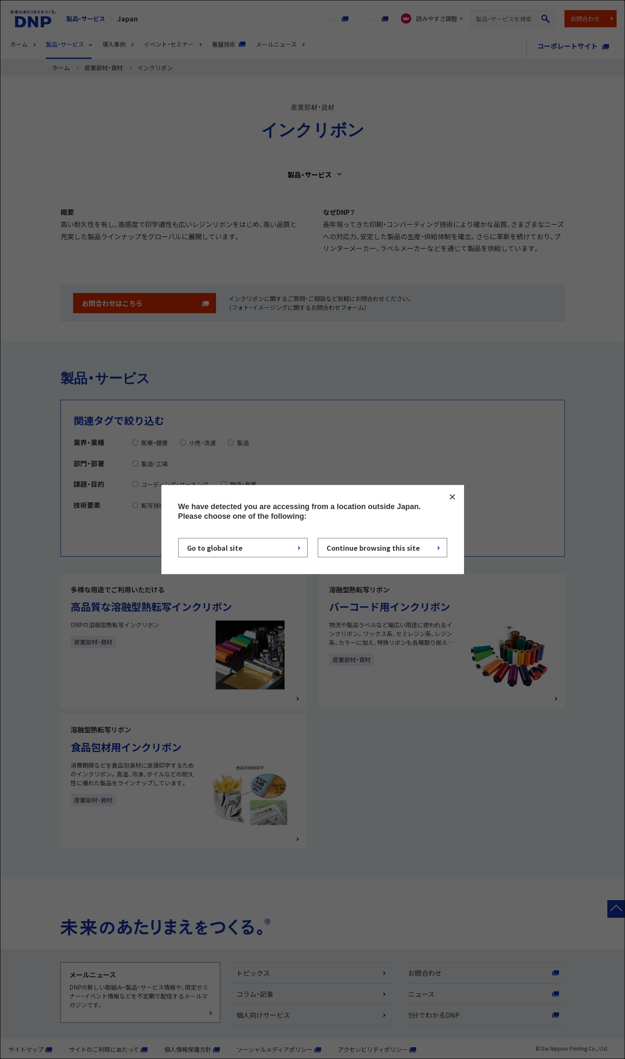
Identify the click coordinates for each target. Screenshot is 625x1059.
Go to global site (215, 548)
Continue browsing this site (373, 548)
